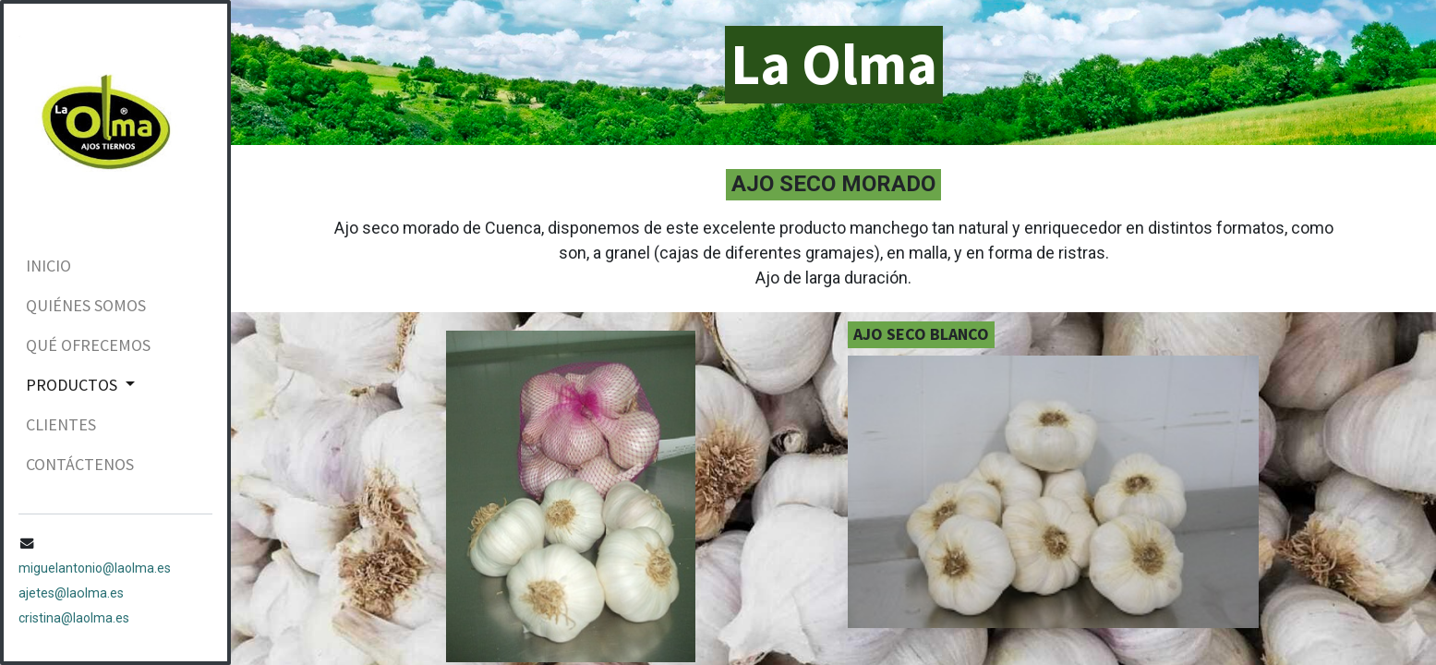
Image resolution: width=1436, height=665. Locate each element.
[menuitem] (115, 265)
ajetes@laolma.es (71, 593)
